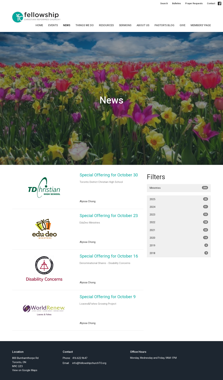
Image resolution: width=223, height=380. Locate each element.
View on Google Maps (24, 370)
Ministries (179, 187)
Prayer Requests (194, 3)
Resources (106, 25)
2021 (179, 230)
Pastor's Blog (164, 25)
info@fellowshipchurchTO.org (89, 363)
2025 (179, 199)
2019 (179, 245)
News (66, 25)
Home (39, 25)
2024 (179, 206)
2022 (179, 222)
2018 (179, 253)
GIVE (182, 25)
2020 (179, 237)
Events (53, 25)
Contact (211, 3)
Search (164, 3)
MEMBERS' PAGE (201, 25)
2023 (179, 214)
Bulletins (176, 3)
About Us (143, 25)
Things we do (84, 25)
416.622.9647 (79, 358)
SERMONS (125, 25)
